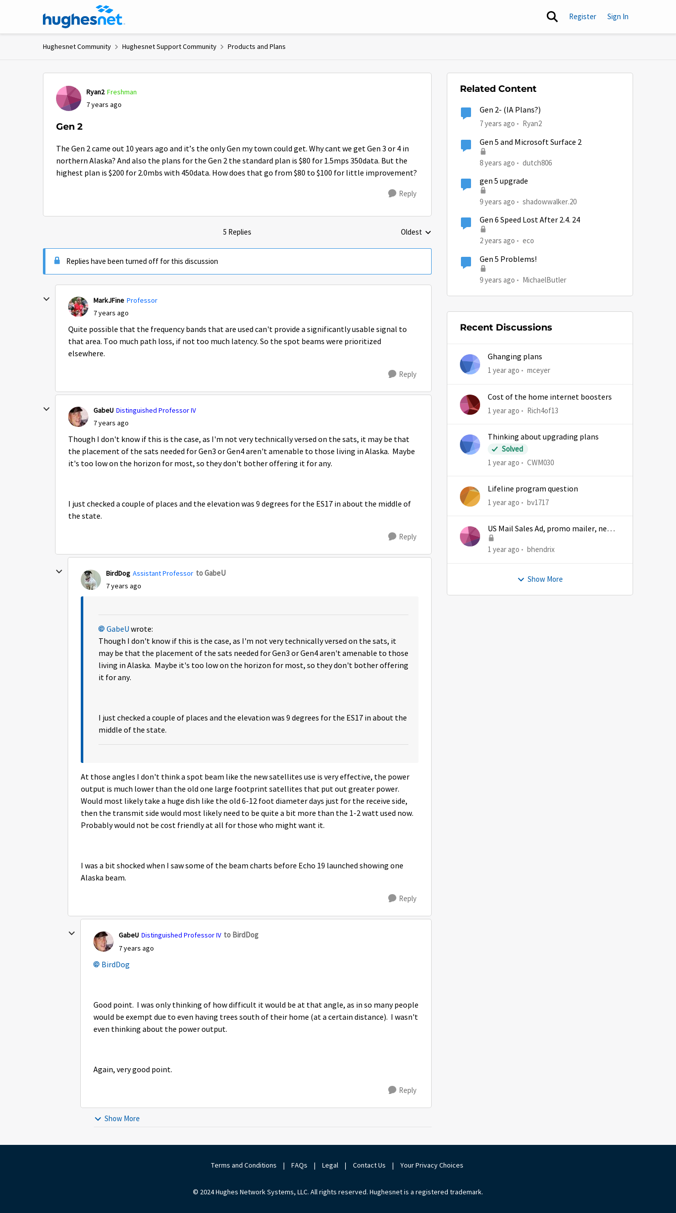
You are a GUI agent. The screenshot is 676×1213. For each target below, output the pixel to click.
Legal (330, 1165)
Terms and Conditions (244, 1165)
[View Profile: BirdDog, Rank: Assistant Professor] (91, 580)
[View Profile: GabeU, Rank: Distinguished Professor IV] (78, 417)
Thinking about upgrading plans (543, 437)
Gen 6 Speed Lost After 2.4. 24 (530, 220)
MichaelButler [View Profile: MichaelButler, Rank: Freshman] (544, 279)
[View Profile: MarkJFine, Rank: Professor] (78, 307)
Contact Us (369, 1165)
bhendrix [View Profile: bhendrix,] (541, 549)
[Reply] (402, 194)
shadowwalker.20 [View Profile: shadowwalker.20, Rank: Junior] (550, 201)
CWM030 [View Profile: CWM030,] (540, 462)
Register (582, 16)
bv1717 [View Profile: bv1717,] (538, 502)
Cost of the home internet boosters (550, 397)
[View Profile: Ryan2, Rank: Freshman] (68, 98)
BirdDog (115, 965)
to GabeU (211, 573)
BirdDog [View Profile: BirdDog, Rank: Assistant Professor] (118, 573)
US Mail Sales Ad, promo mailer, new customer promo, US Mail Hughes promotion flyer (550, 529)
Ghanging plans (515, 357)
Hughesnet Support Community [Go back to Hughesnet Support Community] (169, 46)
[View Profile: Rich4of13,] (470, 405)
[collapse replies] (46, 299)
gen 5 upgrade (504, 181)
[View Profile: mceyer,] (470, 364)
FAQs (299, 1165)
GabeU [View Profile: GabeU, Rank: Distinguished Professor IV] (103, 410)
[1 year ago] (503, 370)
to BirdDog (241, 935)
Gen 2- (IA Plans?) (510, 110)
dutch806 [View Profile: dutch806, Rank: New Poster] (537, 162)
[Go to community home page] (84, 16)
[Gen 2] (111, 313)
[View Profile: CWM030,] (470, 444)
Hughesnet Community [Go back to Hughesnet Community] (77, 46)
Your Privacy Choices (432, 1165)
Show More (117, 1118)
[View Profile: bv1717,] (470, 496)
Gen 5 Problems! (508, 259)
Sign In (618, 16)
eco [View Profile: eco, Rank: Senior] (528, 240)
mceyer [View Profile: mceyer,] (538, 370)
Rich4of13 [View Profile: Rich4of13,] (542, 410)
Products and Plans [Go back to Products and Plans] (257, 46)
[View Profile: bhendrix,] (470, 536)
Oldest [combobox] (416, 232)
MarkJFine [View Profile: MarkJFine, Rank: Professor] (108, 300)
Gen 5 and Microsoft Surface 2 (531, 142)
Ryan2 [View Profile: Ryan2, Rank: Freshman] (95, 91)
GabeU (118, 629)
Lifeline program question (533, 489)
